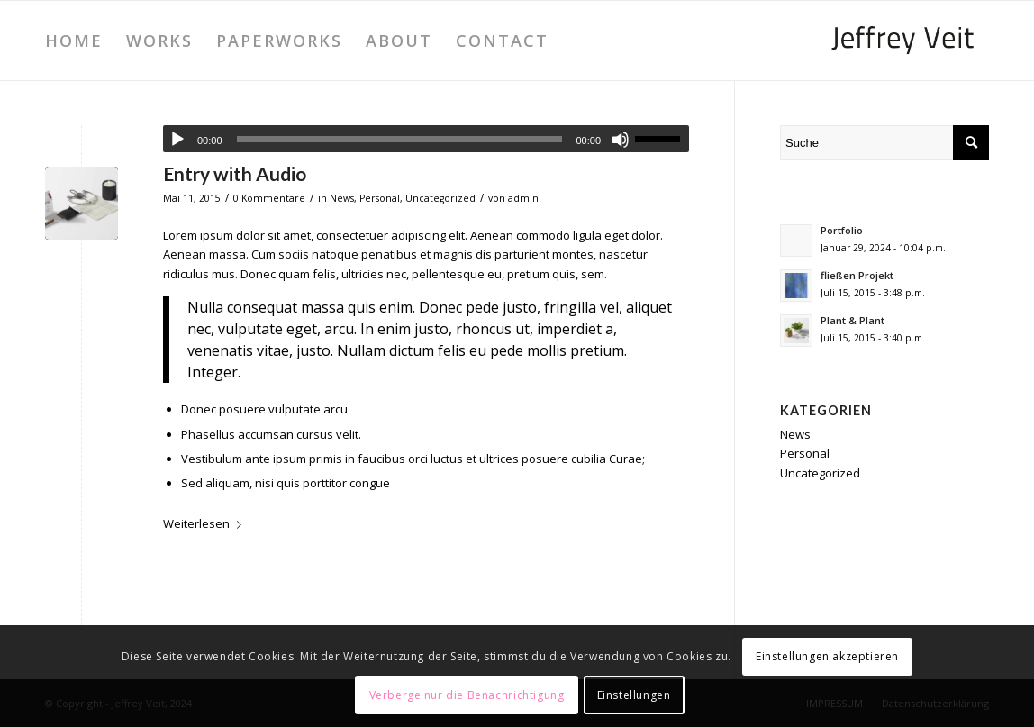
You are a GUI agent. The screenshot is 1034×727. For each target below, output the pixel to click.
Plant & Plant (852, 320)
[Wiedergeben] (177, 140)
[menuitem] (73, 40)
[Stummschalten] (621, 140)
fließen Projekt (857, 275)
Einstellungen (634, 695)
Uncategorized (440, 198)
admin (523, 198)
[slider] (399, 139)
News (342, 198)
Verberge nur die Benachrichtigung (467, 695)
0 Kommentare (269, 198)
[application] (426, 138)
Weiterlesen (206, 523)
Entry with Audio (234, 173)
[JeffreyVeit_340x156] (902, 40)
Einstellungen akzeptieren (827, 656)
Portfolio (842, 230)
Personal (379, 198)
